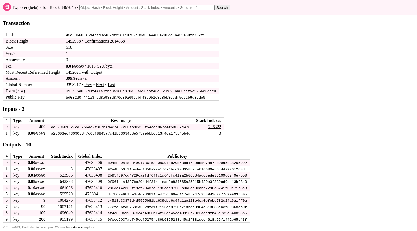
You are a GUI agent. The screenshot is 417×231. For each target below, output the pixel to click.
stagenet (78, 226)
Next (100, 84)
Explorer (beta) (25, 7)
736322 (214, 126)
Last (111, 84)
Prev (88, 84)
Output (96, 72)
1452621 (73, 72)
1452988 (73, 41)
